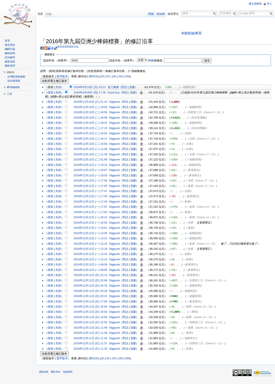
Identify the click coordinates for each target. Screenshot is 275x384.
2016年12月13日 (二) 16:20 (93, 133)
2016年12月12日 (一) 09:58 (93, 265)
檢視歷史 (172, 13)
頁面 (42, 13)
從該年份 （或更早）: (59, 60)
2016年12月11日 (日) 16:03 (93, 312)
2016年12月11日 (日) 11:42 (93, 338)
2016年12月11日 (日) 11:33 (93, 349)
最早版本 (64, 77)
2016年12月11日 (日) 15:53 (93, 323)
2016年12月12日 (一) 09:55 (93, 270)
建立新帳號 (254, 3)
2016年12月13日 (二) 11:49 (93, 149)
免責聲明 (70, 374)
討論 (50, 13)
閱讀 (150, 13)
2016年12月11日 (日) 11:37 (93, 343)
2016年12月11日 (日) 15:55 (93, 317)
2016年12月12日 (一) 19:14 (93, 165)
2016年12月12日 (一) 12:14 (93, 259)
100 (117, 77)
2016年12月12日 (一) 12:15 (93, 254)
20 (105, 77)
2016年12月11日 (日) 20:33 (93, 286)
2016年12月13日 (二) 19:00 (93, 107)
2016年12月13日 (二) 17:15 (93, 128)
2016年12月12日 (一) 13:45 (93, 233)
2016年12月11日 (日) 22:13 (93, 275)
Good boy (117, 92)
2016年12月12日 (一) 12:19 (93, 249)
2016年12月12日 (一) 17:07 (93, 207)
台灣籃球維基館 (17, 76)
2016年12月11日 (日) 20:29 (93, 291)
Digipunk (117, 102)
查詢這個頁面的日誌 (71, 47)
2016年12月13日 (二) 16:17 (93, 139)
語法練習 (11, 57)
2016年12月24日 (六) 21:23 (93, 102)
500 (130, 77)
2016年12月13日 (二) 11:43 (93, 154)
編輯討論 (11, 48)
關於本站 (58, 374)
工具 (10, 93)
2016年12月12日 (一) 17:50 (93, 186)
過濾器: (158, 60)
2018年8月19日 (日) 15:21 (92, 87)
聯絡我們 (11, 65)
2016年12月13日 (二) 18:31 (93, 123)
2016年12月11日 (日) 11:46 (93, 333)
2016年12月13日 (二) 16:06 (93, 144)
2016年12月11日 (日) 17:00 (93, 301)
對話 (127, 87)
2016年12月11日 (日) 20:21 (93, 296)
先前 (61, 87)
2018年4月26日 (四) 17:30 (92, 92)
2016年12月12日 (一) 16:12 (93, 217)
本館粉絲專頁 (192, 33)
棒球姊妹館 (14, 87)
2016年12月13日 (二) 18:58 (93, 112)
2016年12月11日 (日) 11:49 (93, 328)
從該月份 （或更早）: (125, 60)
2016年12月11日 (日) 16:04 (93, 307)
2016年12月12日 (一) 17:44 (93, 202)
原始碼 (160, 13)
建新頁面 (11, 61)
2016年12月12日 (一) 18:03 (93, 175)
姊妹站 (12, 72)
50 (110, 77)
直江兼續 (116, 87)
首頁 (8, 40)
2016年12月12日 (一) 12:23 (93, 244)
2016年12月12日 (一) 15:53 (93, 223)
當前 (53, 92)
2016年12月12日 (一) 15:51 (93, 228)
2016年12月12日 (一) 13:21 (93, 238)
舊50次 (97, 77)
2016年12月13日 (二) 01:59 (93, 160)
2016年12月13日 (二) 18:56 (93, 118)
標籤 (154, 60)
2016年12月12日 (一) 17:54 (93, 181)
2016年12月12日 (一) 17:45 (93, 196)
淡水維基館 (14, 80)
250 (123, 77)
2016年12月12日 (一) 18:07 (93, 170)
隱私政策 (47, 374)
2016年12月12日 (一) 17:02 (93, 212)
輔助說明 (11, 53)
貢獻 (135, 87)
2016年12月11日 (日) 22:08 (93, 280)
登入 (269, 3)
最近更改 (11, 44)
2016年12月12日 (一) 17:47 (93, 191)
